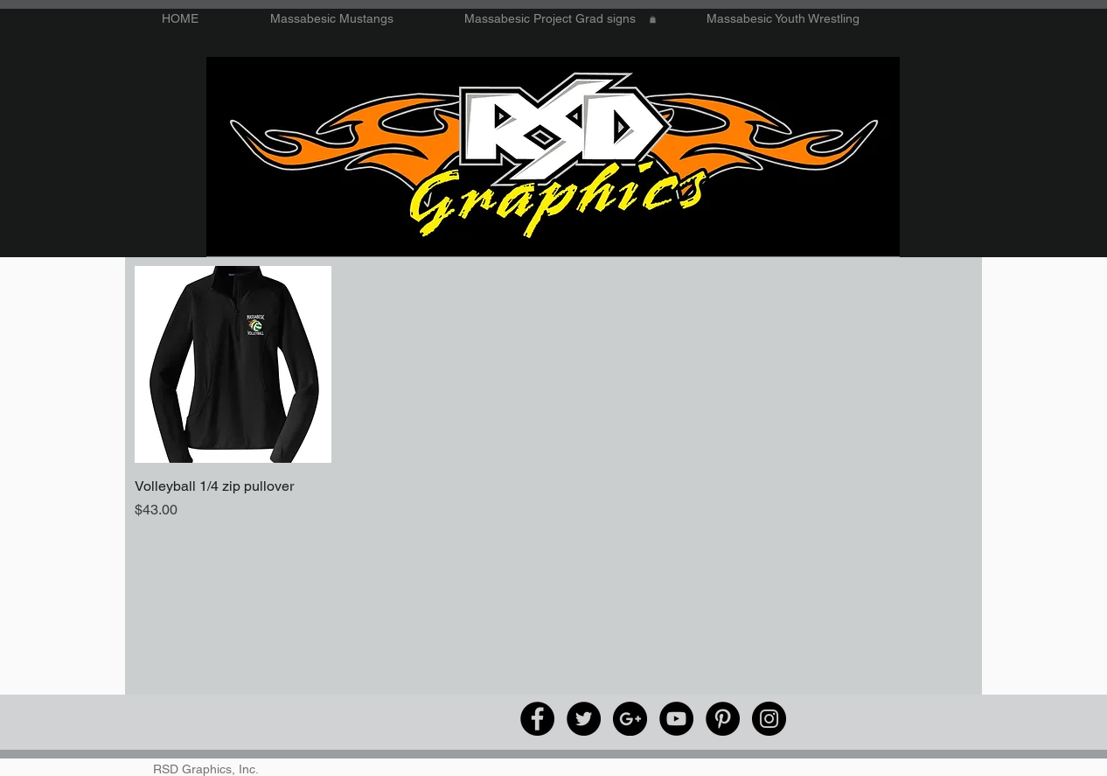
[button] (653, 19)
